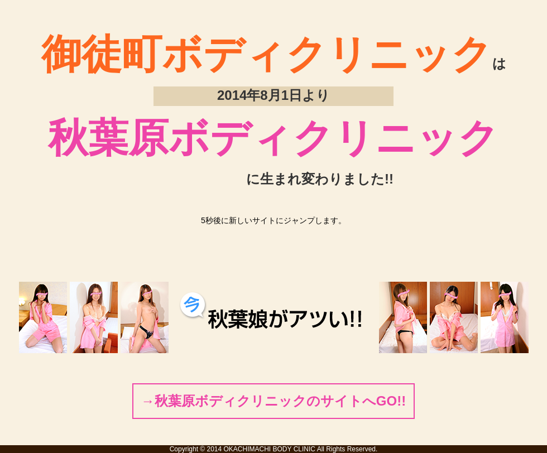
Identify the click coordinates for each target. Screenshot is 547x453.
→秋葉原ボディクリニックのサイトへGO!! (273, 400)
